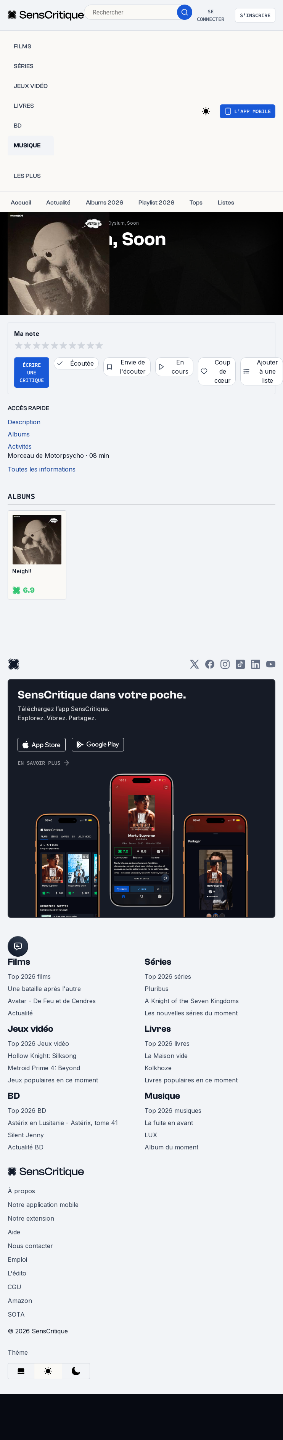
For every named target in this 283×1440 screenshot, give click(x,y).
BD (14, 1096)
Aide (14, 1232)
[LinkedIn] (255, 666)
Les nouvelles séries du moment (191, 1013)
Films (19, 962)
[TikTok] (240, 666)
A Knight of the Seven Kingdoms (192, 1001)
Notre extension (31, 1218)
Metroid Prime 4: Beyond (44, 1068)
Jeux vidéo (30, 1029)
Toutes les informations (42, 469)
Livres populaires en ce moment (191, 1080)
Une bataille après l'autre (44, 988)
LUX (151, 1135)
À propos (21, 1191)
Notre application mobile (43, 1204)
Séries (158, 962)
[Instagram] (225, 666)
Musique (162, 1096)
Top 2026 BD (27, 1110)
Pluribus (157, 988)
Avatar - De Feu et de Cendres (52, 1001)
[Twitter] (194, 666)
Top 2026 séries (168, 976)
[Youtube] (270, 666)
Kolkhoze (158, 1068)
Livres (158, 1029)
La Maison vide (166, 1056)
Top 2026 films (29, 976)
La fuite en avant (169, 1123)
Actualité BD (25, 1147)
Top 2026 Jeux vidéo (38, 1043)
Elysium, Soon (123, 223)
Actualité (20, 1013)
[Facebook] (209, 666)
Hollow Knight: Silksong (42, 1056)
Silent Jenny (26, 1135)
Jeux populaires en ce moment (53, 1080)
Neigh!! (21, 571)
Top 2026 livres (167, 1043)
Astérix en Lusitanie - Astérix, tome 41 (63, 1123)
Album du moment (171, 1147)
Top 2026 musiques (173, 1110)
